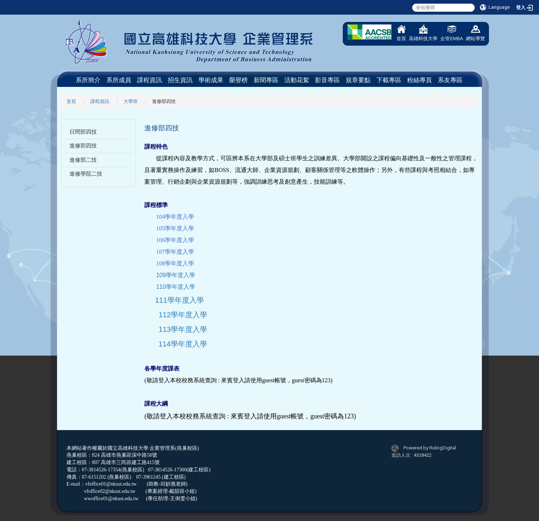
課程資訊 (149, 80)
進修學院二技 (85, 174)
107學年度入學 (175, 252)
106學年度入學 (175, 240)
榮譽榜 (238, 80)
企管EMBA (451, 33)
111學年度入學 (179, 300)
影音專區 (327, 80)
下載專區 (388, 80)
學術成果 (210, 80)
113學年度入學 (183, 329)
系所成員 (118, 80)
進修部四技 (83, 145)
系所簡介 (88, 80)
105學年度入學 (175, 228)
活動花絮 (296, 80)
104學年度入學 (175, 217)
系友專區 (450, 80)
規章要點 (358, 80)
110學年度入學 (175, 287)
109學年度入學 (175, 275)
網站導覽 (475, 33)
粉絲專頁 (419, 80)
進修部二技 (83, 160)
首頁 (401, 33)
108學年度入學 (175, 263)
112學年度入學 (183, 315)
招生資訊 (180, 80)
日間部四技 (83, 132)
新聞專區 (266, 80)
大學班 (131, 101)
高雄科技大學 (423, 33)
